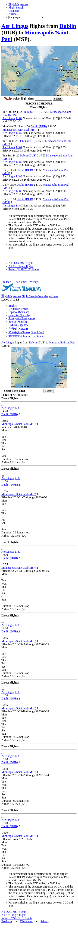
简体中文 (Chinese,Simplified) (26, 332)
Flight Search (16, 7)
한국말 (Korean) (18, 328)
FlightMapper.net (18, 4)
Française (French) (19, 315)
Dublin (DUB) (32, 111)
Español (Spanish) (18, 311)
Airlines (13, 13)
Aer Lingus (14, 26)
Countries (13, 10)
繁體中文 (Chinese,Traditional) (26, 336)
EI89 (17, 407)
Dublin (68, 26)
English (12, 305)
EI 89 (19, 118)
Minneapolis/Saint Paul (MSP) (19, 129)
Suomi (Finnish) (17, 321)
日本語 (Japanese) (19, 324)
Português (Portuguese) (21, 318)
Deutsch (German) (18, 308)
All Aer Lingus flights (20, 266)
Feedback (6, 281)
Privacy (33, 281)
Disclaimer (21, 281)
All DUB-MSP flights (20, 263)
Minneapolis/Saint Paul (62, 342)
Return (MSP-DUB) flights (23, 269)
